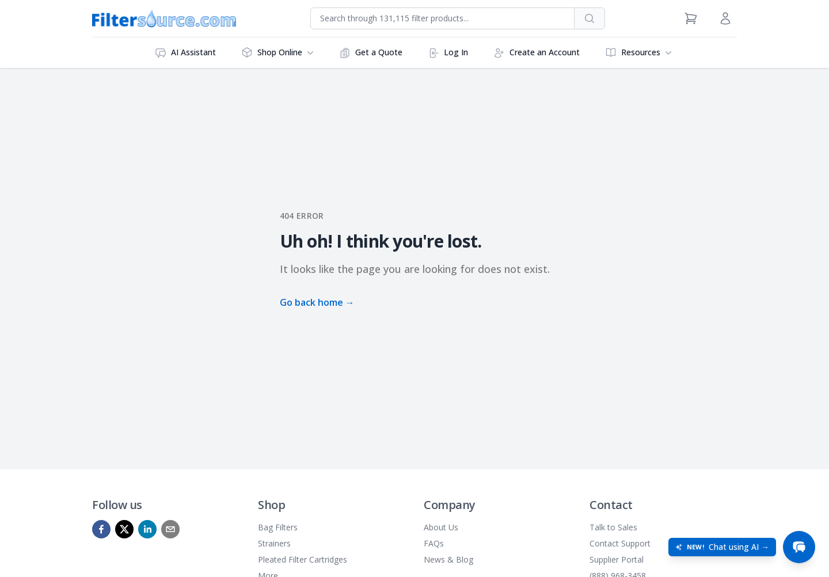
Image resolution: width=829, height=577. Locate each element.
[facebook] (101, 529)
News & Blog (448, 559)
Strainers (274, 543)
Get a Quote (370, 53)
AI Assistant (185, 53)
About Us (441, 527)
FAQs (434, 543)
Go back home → (317, 302)
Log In (448, 53)
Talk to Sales (613, 527)
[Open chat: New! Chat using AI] (722, 547)
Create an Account (536, 53)
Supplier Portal (617, 559)
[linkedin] (147, 529)
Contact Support (620, 543)
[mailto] (170, 529)
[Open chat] (799, 547)
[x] (124, 529)
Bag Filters (278, 527)
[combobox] (442, 18)
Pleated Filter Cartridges (302, 559)
